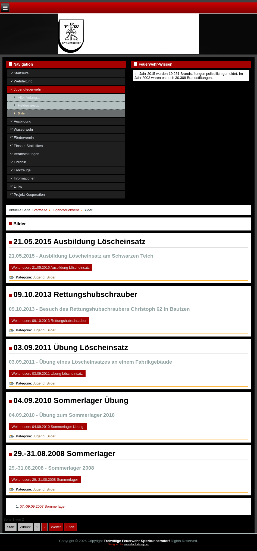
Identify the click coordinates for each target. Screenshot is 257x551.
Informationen (25, 178)
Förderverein (24, 138)
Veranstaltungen (26, 154)
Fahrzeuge (22, 170)
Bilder (22, 113)
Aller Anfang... (29, 97)
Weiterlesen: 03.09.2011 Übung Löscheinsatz (47, 373)
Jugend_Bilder (44, 277)
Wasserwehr (23, 129)
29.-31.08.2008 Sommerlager (64, 453)
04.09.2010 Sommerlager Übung (70, 400)
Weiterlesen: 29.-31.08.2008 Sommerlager (44, 480)
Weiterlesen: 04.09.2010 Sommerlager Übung (47, 427)
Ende (70, 527)
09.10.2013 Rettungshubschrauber (75, 294)
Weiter (56, 527)
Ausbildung (22, 121)
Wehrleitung (23, 81)
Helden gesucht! (30, 105)
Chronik (20, 162)
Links (18, 186)
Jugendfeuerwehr (27, 89)
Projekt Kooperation (29, 195)
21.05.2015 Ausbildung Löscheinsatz (79, 241)
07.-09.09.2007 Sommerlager (43, 506)
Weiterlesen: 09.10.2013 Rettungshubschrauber (48, 321)
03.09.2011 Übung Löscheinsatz (70, 347)
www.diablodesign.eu (136, 544)
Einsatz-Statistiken (28, 146)
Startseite (21, 73)
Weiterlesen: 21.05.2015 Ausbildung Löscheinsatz (50, 267)
